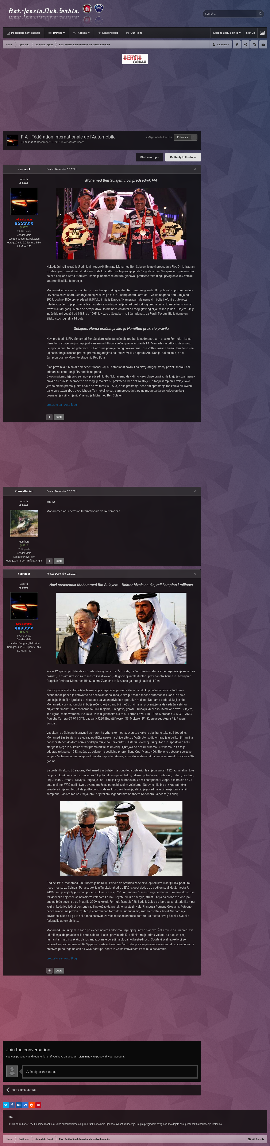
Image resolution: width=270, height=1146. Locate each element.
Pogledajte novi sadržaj (25, 32)
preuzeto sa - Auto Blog (60, 404)
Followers (182, 137)
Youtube (263, 44)
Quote (57, 417)
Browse (58, 32)
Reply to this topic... (41, 1057)
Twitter (246, 44)
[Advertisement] (135, 96)
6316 (24, 545)
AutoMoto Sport (74, 142)
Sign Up (250, 32)
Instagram (254, 44)
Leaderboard (110, 32)
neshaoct (30, 142)
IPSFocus (24, 1135)
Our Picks (136, 32)
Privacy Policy (24, 1139)
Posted (60, 169)
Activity (83, 32)
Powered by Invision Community (249, 1139)
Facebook (237, 44)
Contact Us (42, 1139)
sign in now (86, 1042)
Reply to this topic (185, 157)
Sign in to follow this (160, 137)
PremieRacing (24, 491)
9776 (24, 227)
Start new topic (149, 157)
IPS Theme (9, 1135)
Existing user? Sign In (227, 32)
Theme (8, 1139)
